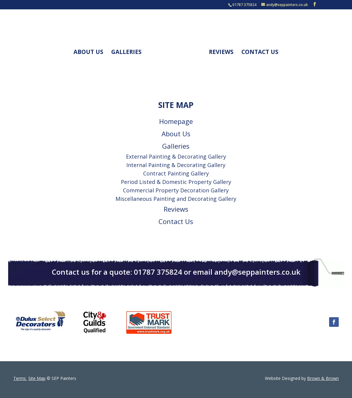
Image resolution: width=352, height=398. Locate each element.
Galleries (126, 53)
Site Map (37, 378)
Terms (20, 378)
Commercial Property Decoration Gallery (176, 190)
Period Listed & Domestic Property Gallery (176, 181)
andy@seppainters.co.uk (257, 272)
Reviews (221, 53)
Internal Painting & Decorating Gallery (175, 165)
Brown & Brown (323, 378)
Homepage (176, 121)
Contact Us (259, 53)
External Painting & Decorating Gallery (176, 156)
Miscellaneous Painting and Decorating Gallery (175, 198)
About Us (88, 53)
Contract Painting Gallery (176, 173)
